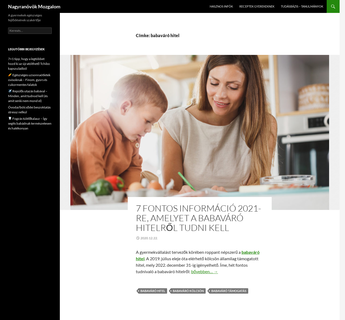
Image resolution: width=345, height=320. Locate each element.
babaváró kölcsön (188, 291)
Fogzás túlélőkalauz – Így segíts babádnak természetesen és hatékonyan (29, 123)
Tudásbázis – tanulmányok (302, 6)
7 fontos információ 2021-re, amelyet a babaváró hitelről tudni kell (198, 218)
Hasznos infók (221, 6)
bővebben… (204, 271)
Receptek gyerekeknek (256, 6)
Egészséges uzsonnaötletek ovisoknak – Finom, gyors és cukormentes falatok (29, 80)
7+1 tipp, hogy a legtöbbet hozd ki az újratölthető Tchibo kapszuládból (29, 64)
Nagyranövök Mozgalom (34, 6)
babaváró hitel (152, 291)
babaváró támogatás (228, 291)
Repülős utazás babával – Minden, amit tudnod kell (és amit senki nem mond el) (28, 96)
